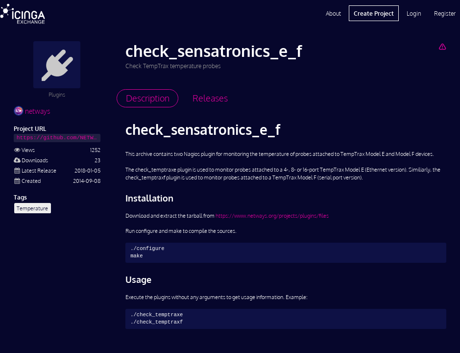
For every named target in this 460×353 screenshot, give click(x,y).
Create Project (374, 13)
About (333, 13)
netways (32, 111)
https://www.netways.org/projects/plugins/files (272, 215)
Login (414, 13)
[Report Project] (442, 46)
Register (445, 13)
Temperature (32, 208)
